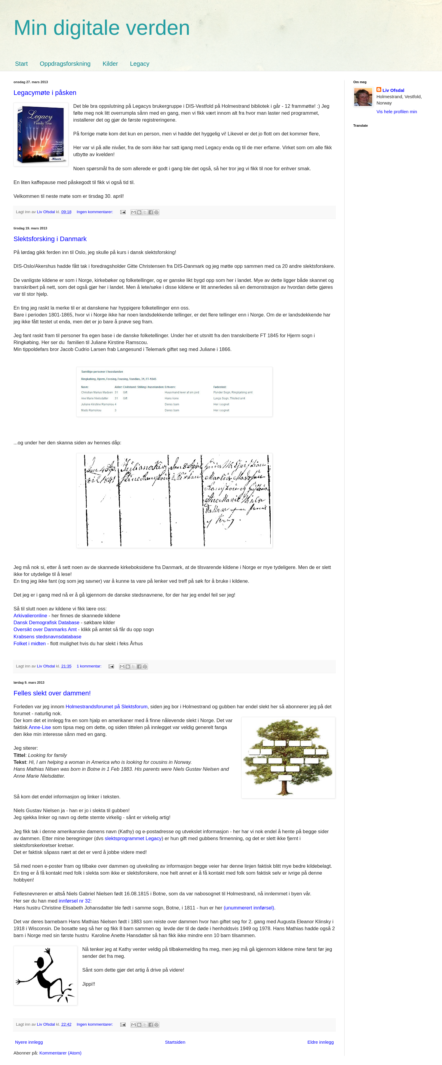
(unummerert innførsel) (249, 907)
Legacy (139, 63)
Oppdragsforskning (65, 63)
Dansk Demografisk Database (46, 622)
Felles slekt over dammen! (52, 693)
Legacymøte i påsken (45, 92)
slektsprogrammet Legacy (133, 838)
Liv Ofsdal (393, 90)
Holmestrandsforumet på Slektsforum (106, 706)
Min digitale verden (102, 27)
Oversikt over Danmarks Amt (45, 629)
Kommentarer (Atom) (60, 1052)
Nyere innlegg (29, 1042)
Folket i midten (30, 643)
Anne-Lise (40, 727)
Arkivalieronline (31, 615)
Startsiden (175, 1042)
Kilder (110, 63)
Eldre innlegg (320, 1042)
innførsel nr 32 (74, 900)
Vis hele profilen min (396, 111)
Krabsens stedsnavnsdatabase (47, 636)
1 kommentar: (90, 666)
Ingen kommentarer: (95, 212)
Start (21, 63)
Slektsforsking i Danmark (50, 239)
